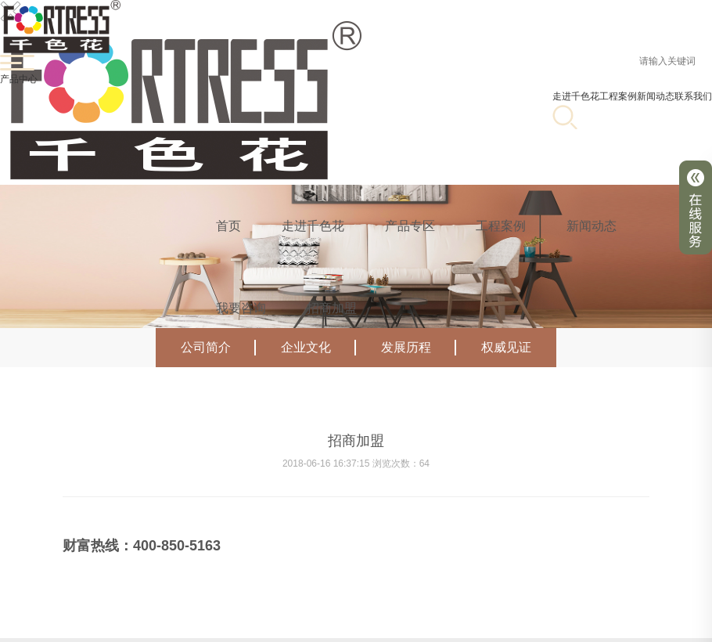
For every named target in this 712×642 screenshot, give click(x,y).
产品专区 (410, 226)
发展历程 (418, 347)
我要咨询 (241, 308)
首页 (228, 226)
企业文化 (318, 347)
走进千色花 (575, 96)
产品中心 (19, 79)
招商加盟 (332, 308)
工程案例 (618, 96)
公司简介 (218, 347)
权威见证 (506, 347)
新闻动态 (591, 226)
